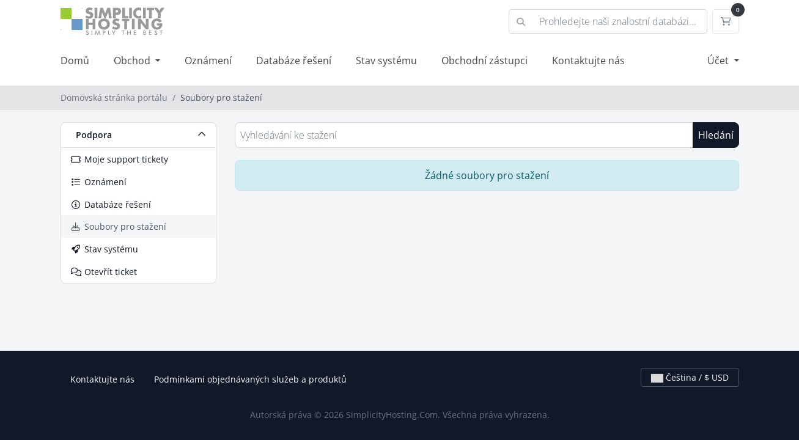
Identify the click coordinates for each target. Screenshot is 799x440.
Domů (75, 60)
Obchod (133, 60)
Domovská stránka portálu (114, 97)
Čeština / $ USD (690, 377)
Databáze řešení (293, 60)
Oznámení (208, 60)
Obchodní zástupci (484, 60)
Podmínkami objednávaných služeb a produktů (250, 379)
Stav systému (386, 60)
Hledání (716, 135)
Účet (719, 60)
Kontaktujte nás (588, 60)
